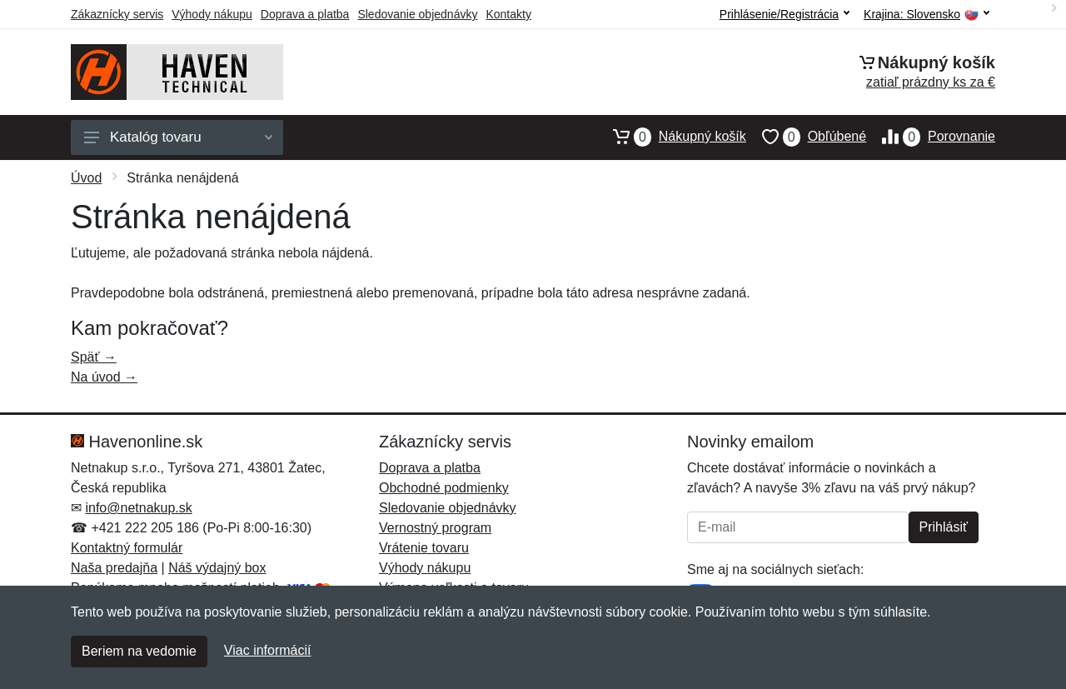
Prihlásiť (943, 527)
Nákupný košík (671, 136)
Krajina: (926, 14)
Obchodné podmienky (444, 488)
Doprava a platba (305, 14)
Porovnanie (930, 136)
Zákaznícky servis (117, 14)
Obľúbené (806, 136)
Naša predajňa (114, 568)
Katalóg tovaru (178, 137)
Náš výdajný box (217, 568)
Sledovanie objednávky (417, 14)
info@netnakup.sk (138, 508)
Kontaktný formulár (126, 548)
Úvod (86, 178)
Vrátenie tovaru (424, 548)
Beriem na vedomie (139, 651)
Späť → (94, 357)
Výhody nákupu (212, 14)
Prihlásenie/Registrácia (784, 14)
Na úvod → (104, 377)
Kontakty (508, 14)
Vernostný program (435, 528)
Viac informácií (267, 650)
